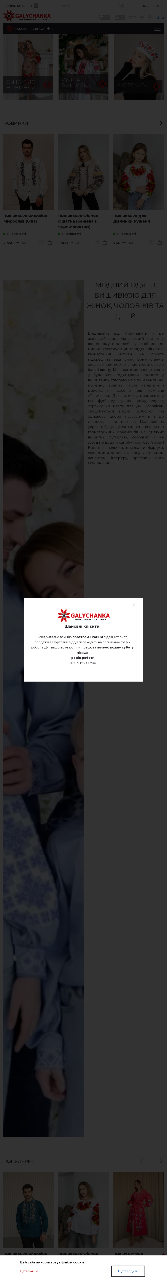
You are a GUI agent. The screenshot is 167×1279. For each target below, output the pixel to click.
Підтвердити (128, 1271)
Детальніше (29, 1271)
